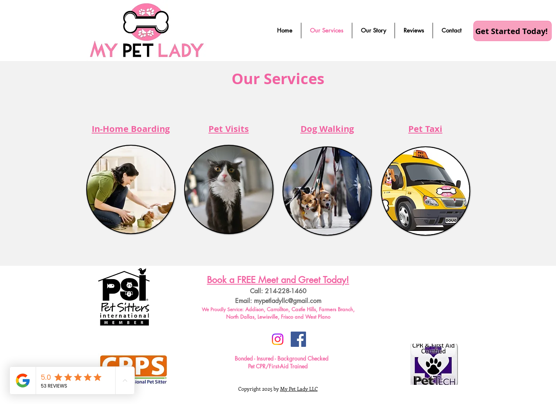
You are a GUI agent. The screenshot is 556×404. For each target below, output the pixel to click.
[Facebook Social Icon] (298, 339)
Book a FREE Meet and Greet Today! (278, 280)
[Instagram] (277, 339)
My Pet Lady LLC (299, 388)
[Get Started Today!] (512, 31)
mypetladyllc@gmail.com (287, 301)
